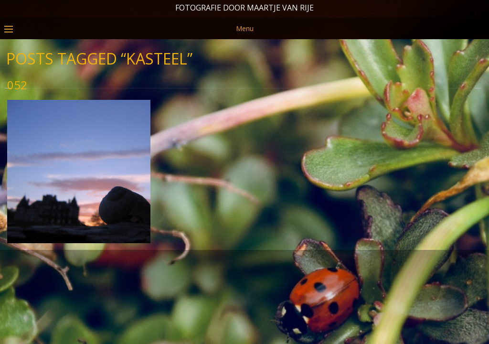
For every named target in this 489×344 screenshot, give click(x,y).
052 (17, 123)
